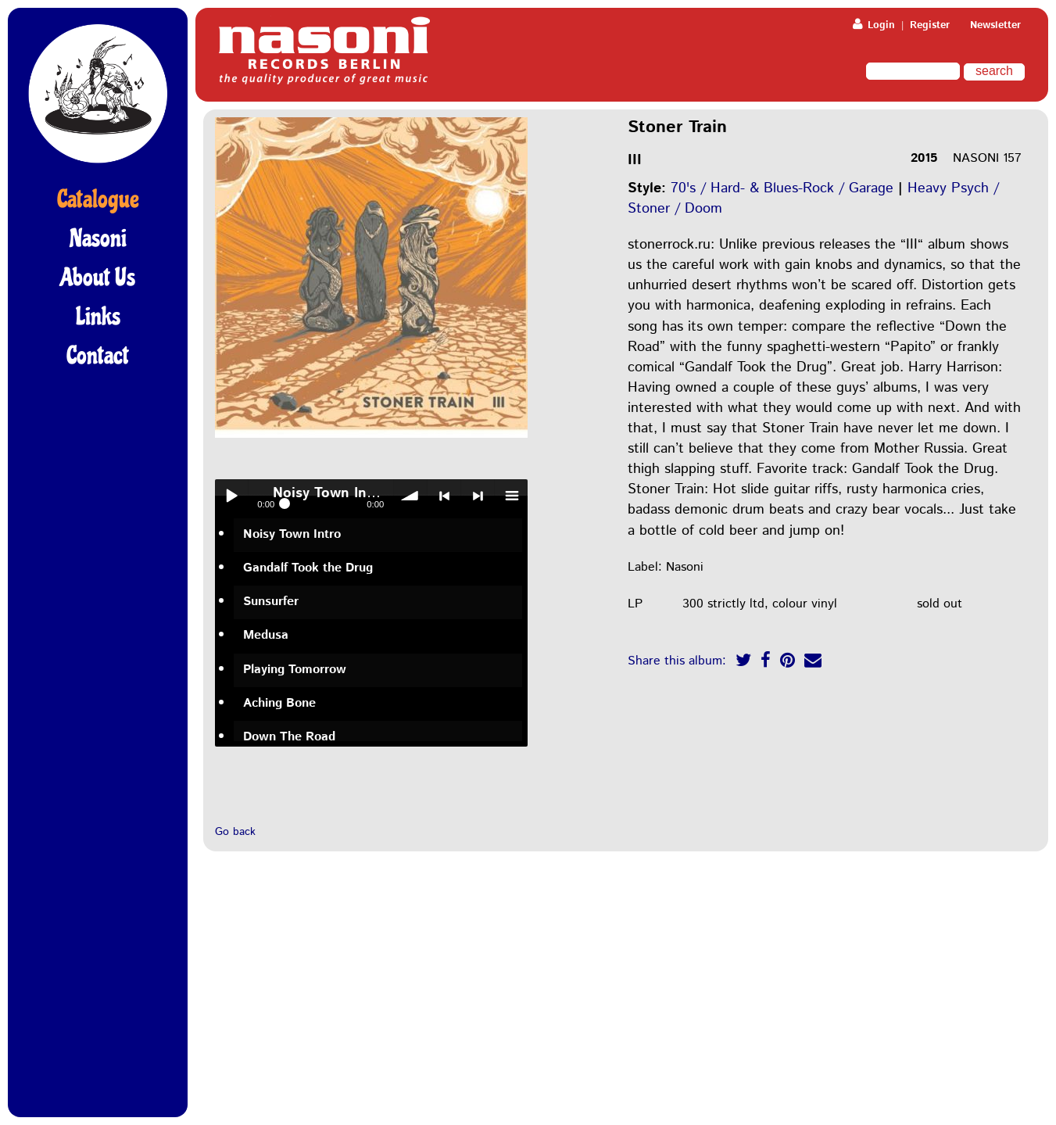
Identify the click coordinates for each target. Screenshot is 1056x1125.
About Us (97, 277)
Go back (235, 832)
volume (410, 495)
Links (98, 316)
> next (477, 495)
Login (874, 25)
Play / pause (231, 495)
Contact (97, 356)
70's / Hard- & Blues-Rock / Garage (782, 188)
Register (930, 25)
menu (511, 495)
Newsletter (995, 25)
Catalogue (98, 199)
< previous (444, 495)
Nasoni (98, 238)
